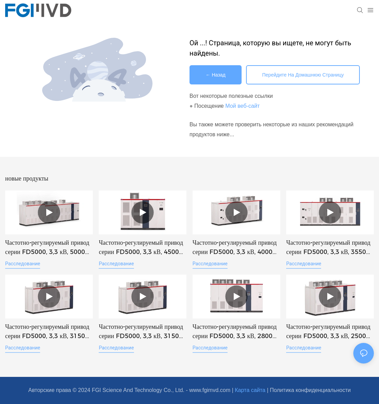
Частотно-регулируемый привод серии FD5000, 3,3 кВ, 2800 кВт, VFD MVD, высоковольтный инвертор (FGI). (236, 332)
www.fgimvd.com (210, 390)
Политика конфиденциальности (310, 390)
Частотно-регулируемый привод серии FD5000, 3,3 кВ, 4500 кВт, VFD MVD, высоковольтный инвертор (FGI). (142, 248)
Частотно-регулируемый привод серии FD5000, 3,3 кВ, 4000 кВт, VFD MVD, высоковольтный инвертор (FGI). (236, 248)
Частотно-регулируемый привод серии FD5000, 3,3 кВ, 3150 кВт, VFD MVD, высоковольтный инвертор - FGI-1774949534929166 (49, 332)
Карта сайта (251, 390)
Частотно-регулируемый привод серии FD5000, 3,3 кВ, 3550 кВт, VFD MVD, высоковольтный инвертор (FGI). (329, 248)
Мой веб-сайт (242, 106)
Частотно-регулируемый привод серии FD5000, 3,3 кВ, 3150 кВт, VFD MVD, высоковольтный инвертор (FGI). (142, 332)
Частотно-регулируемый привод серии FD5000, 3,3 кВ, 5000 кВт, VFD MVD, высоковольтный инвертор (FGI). (48, 248)
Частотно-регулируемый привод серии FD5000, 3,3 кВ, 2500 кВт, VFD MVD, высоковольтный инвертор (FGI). (329, 332)
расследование (22, 263)
